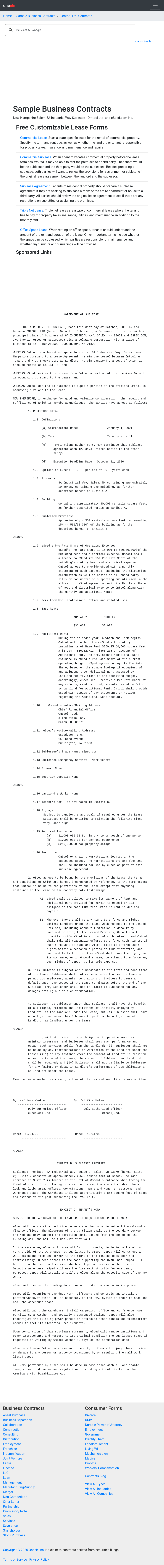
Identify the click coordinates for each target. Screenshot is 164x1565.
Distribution (11, 1439)
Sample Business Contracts (36, 16)
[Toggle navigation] (155, 6)
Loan (6, 1478)
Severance (10, 1526)
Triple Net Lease (31, 210)
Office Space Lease (33, 230)
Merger (8, 1492)
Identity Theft (94, 1439)
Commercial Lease (33, 138)
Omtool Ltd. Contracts (76, 16)
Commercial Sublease (35, 157)
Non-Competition (15, 1497)
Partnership (11, 1506)
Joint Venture (12, 1458)
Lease (7, 1463)
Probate (90, 1463)
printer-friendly (142, 41)
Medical (90, 1458)
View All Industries (98, 1489)
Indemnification (14, 1454)
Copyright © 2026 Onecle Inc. (24, 1550)
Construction (12, 1430)
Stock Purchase (14, 1535)
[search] (69, 30)
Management (12, 1482)
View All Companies (99, 1494)
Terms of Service (15, 1559)
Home (7, 16)
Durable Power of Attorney (103, 1425)
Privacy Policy (39, 1559)
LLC (5, 1473)
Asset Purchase (14, 1415)
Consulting (10, 1434)
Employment (12, 1444)
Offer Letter (11, 1502)
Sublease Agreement (35, 186)
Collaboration (12, 1425)
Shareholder (11, 1530)
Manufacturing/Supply (19, 1487)
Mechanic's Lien (96, 1454)
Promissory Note (15, 1511)
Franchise (10, 1449)
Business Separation (17, 1420)
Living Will (92, 1449)
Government (93, 1434)
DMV (88, 1420)
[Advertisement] (82, 74)
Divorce (90, 1415)
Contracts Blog (95, 1476)
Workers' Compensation (102, 1468)
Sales (7, 1516)
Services (9, 1521)
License (8, 1468)
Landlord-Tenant (96, 1444)
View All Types (95, 1484)
